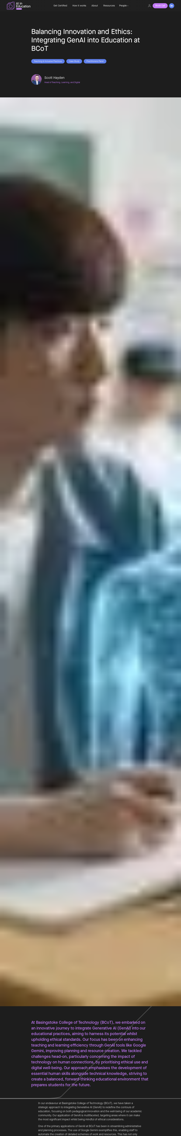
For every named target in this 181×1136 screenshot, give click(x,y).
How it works (79, 5)
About (95, 5)
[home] (27, 6)
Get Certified (60, 5)
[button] (124, 5)
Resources (109, 5)
